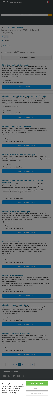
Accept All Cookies (37, 383)
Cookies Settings (37, 393)
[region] (26, 389)
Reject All (37, 388)
